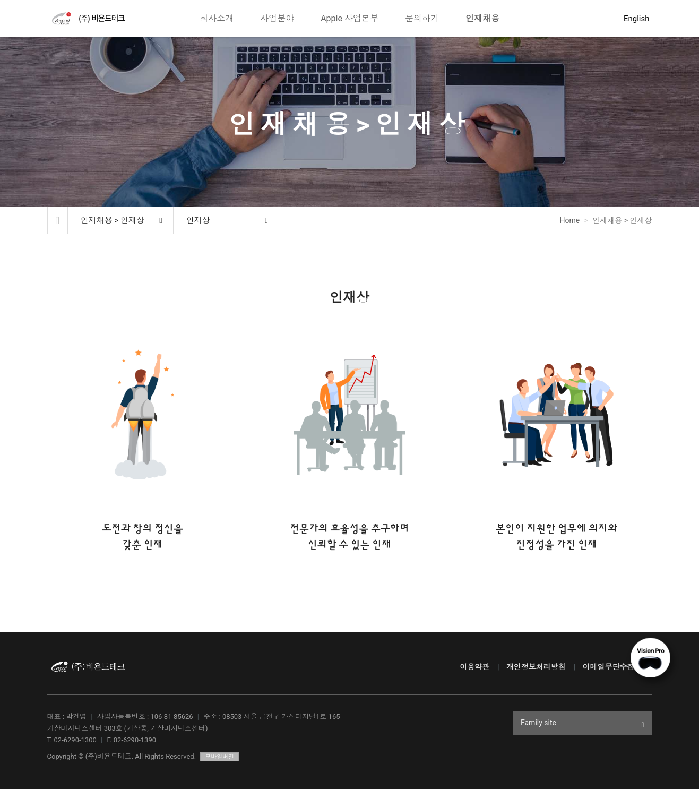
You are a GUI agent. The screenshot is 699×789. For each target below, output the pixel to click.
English (637, 18)
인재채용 (482, 18)
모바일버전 (219, 756)
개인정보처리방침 (536, 667)
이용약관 (474, 667)
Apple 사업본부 (349, 18)
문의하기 (422, 18)
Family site (582, 723)
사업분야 (277, 18)
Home (570, 220)
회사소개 (217, 18)
